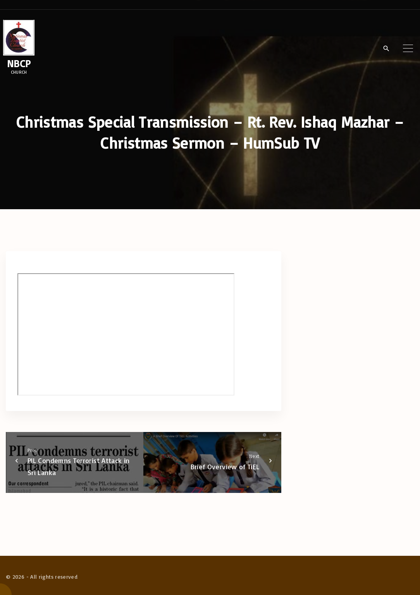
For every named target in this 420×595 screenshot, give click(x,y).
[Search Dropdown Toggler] (386, 48)
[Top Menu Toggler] (408, 48)
